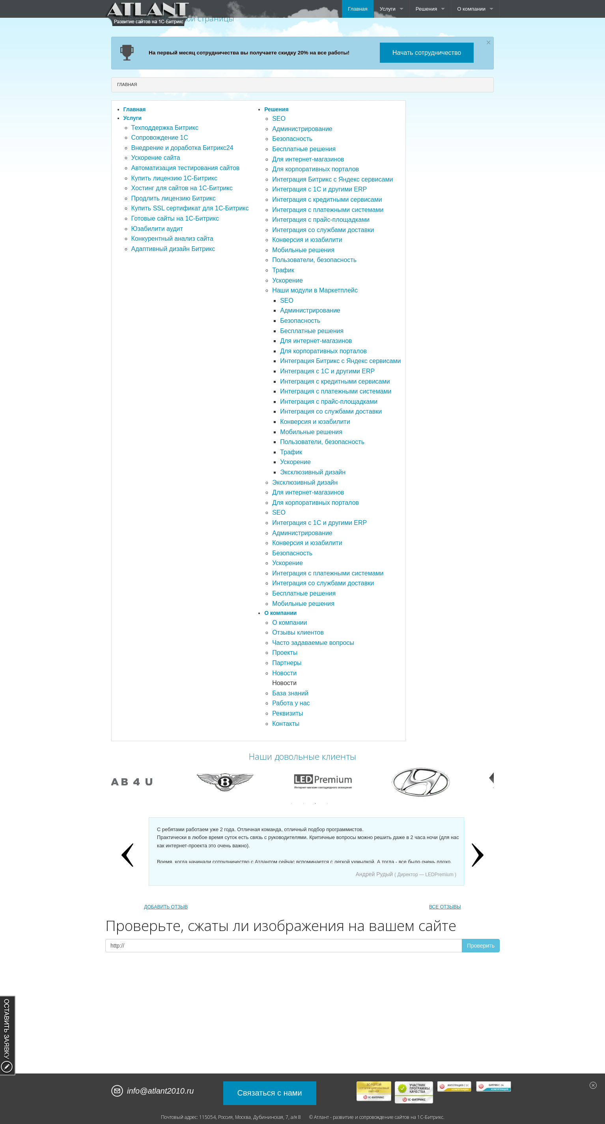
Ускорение (287, 280)
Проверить (481, 945)
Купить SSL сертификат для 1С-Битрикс (190, 208)
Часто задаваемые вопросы (313, 642)
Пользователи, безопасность (314, 260)
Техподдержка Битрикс (164, 127)
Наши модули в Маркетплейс (315, 290)
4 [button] (327, 803)
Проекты (284, 652)
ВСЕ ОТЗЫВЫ (445, 907)
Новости (284, 673)
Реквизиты (287, 713)
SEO (279, 118)
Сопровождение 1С (159, 137)
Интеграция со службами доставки (323, 230)
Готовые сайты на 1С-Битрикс (175, 218)
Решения (426, 9)
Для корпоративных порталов (315, 169)
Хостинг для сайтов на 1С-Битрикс (182, 188)
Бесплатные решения (304, 149)
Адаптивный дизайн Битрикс (173, 248)
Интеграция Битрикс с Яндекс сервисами (332, 179)
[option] (156, 782)
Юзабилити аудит (157, 228)
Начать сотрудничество (426, 52)
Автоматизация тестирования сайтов (185, 168)
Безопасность (292, 138)
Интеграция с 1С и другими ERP (319, 189)
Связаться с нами (269, 1092)
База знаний (290, 693)
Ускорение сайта (155, 157)
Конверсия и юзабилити (307, 239)
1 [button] (292, 803)
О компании (471, 9)
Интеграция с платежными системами (327, 209)
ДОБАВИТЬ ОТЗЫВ (166, 907)
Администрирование (302, 129)
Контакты (285, 723)
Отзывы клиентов (298, 632)
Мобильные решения (303, 250)
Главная (357, 9)
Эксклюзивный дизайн (312, 472)
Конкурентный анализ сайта (172, 238)
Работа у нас (291, 703)
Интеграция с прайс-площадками (321, 219)
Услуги (388, 9)
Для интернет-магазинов (308, 159)
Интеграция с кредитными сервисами (327, 199)
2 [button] (304, 803)
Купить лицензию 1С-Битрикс (174, 178)
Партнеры (286, 662)
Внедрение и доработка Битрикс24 (182, 147)
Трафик (283, 270)
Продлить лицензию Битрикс (173, 198)
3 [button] (315, 803)
